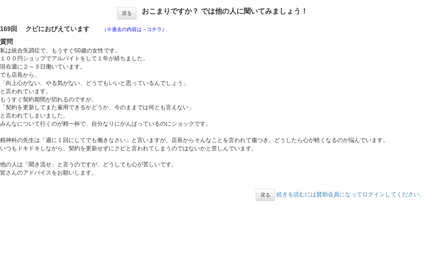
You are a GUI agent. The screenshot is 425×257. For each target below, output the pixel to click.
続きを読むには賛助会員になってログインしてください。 (350, 194)
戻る (127, 13)
